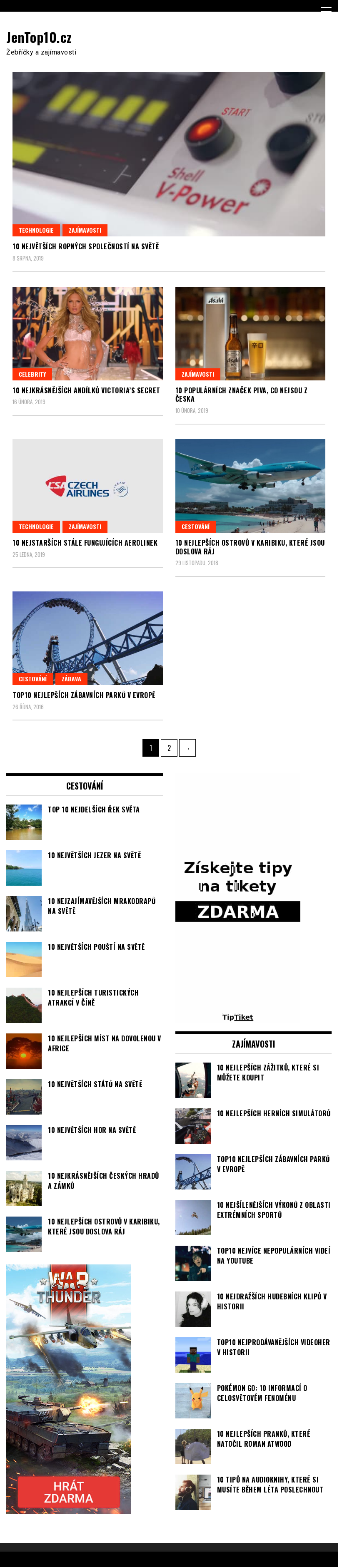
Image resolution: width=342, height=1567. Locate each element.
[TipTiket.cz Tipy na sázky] (237, 1018)
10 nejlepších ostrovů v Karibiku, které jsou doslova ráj (250, 547)
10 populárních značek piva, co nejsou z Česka (241, 394)
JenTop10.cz (39, 37)
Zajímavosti (85, 230)
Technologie (36, 230)
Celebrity (32, 374)
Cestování (196, 526)
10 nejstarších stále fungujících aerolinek (84, 543)
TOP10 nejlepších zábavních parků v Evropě (83, 695)
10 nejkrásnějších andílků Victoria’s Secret (86, 390)
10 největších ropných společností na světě (85, 246)
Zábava (71, 678)
